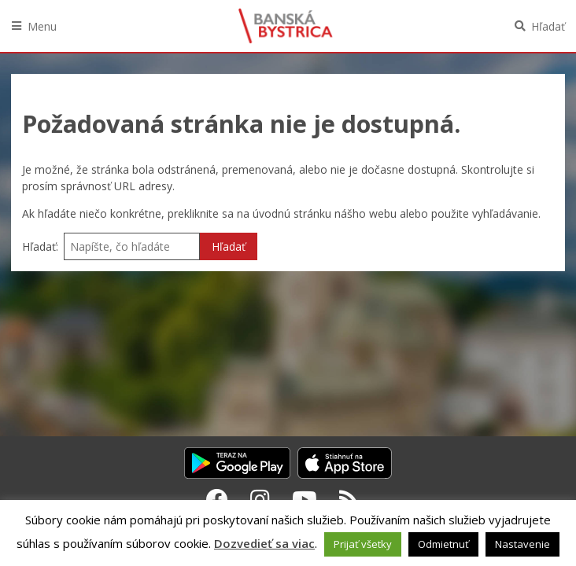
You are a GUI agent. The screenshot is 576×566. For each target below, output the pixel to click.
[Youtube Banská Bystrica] (304, 499)
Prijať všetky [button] (363, 544)
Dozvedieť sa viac (264, 543)
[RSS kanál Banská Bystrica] (349, 499)
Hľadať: (40, 246)
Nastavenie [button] (522, 544)
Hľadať (548, 26)
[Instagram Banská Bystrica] (260, 499)
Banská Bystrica (285, 26)
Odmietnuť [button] (443, 544)
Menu (42, 26)
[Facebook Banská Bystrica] (217, 499)
